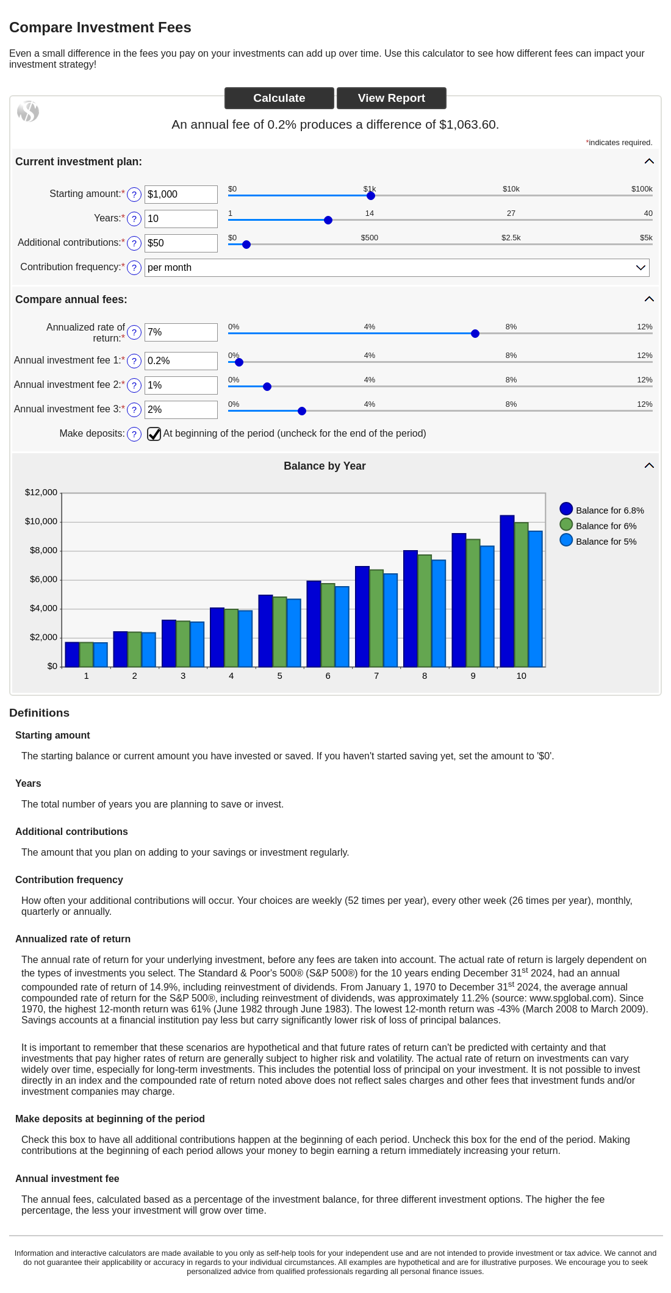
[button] (335, 161)
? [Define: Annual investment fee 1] (134, 361)
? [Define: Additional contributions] (134, 243)
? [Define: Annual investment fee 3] (134, 410)
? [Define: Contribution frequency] (134, 268)
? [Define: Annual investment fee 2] (134, 385)
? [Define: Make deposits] (134, 434)
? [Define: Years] (134, 219)
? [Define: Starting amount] (134, 194)
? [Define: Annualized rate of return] (134, 332)
